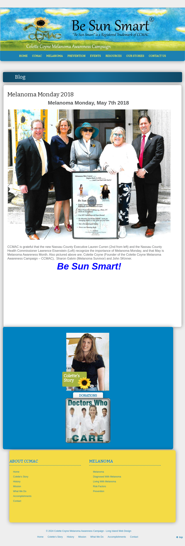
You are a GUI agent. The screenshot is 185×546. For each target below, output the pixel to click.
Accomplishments (22, 496)
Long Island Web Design (118, 531)
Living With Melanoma (104, 481)
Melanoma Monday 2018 (40, 94)
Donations (88, 395)
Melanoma (98, 471)
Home (16, 471)
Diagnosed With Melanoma (107, 476)
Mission (17, 486)
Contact (17, 501)
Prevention (98, 491)
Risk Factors (99, 486)
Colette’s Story (20, 476)
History (16, 481)
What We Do (19, 491)
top (181, 537)
